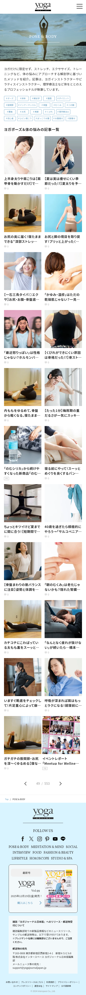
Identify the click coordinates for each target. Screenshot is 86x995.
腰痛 (10, 111)
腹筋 (50, 98)
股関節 (10, 104)
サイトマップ (52, 985)
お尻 (24, 111)
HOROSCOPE (39, 858)
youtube (55, 838)
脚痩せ (72, 118)
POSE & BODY (19, 847)
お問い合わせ (12, 981)
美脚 (37, 111)
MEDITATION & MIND (47, 847)
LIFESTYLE (20, 858)
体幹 (24, 98)
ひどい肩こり (26, 118)
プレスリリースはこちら (32, 981)
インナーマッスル (28, 104)
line (63, 838)
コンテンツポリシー (22, 985)
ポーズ (11, 98)
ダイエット (64, 98)
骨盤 (45, 104)
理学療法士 (64, 111)
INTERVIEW (22, 853)
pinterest (47, 838)
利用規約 (50, 981)
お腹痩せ (59, 118)
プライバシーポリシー (68, 981)
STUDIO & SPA (61, 858)
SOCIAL (72, 847)
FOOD (37, 853)
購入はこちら (25, 903)
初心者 (10, 118)
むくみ (58, 104)
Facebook (24, 838)
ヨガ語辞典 (66, 985)
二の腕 (71, 104)
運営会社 (38, 985)
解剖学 (37, 98)
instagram (39, 838)
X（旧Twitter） (31, 838)
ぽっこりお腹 (43, 118)
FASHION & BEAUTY (59, 853)
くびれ (50, 111)
